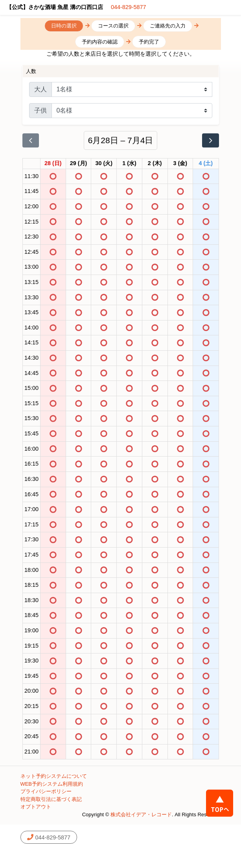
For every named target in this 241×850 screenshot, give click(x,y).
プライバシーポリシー (46, 791)
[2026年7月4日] (206, 163)
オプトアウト (35, 807)
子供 (40, 110)
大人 (40, 89)
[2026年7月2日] (155, 163)
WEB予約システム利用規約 (51, 784)
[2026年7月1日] (129, 163)
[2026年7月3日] (180, 163)
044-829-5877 (128, 7)
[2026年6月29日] (78, 163)
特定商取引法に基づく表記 (51, 799)
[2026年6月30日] (104, 163)
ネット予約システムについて (53, 776)
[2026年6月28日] (53, 163)
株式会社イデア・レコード (141, 814)
